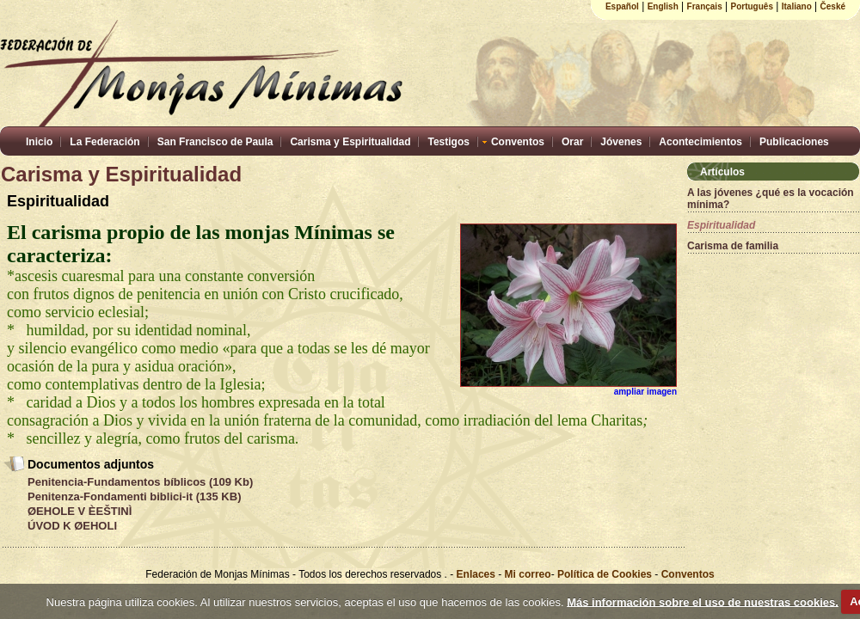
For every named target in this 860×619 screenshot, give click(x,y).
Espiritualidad (721, 225)
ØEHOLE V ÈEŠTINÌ (80, 511)
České (832, 6)
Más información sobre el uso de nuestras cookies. (702, 601)
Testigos (448, 142)
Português (752, 6)
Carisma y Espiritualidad (350, 142)
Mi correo (528, 574)
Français (704, 6)
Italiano (797, 6)
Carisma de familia (732, 246)
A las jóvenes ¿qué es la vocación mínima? (770, 199)
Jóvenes (621, 142)
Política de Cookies (604, 574)
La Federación (104, 142)
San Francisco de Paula (215, 142)
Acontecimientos (700, 142)
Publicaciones (794, 142)
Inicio (39, 142)
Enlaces (478, 574)
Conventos (517, 142)
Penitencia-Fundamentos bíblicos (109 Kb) (140, 481)
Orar (572, 142)
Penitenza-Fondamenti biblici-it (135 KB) (134, 496)
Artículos (722, 172)
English (663, 6)
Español (622, 6)
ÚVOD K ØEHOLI (72, 525)
